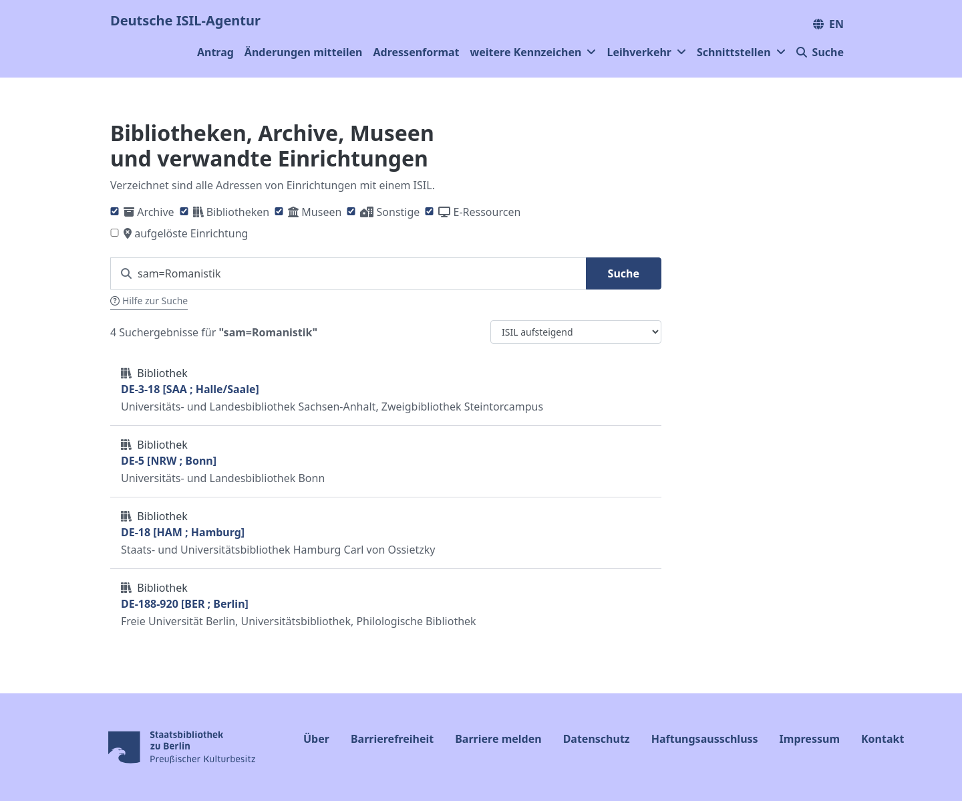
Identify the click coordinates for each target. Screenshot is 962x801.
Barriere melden (498, 738)
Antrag (215, 52)
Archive (155, 212)
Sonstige (398, 212)
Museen (321, 212)
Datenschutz (596, 738)
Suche (820, 52)
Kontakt (882, 738)
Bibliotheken (237, 212)
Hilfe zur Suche (149, 300)
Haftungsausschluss (704, 738)
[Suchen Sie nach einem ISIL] (348, 273)
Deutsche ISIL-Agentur (185, 20)
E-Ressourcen (487, 212)
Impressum (810, 738)
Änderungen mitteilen (304, 52)
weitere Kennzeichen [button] (533, 52)
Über (316, 738)
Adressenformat (416, 52)
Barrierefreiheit (392, 738)
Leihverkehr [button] (646, 52)
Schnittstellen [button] (741, 52)
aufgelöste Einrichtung (191, 233)
